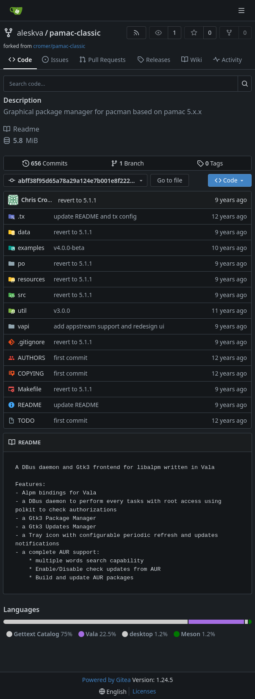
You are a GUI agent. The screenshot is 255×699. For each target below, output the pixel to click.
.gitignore (31, 342)
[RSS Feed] (136, 32)
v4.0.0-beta (69, 248)
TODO (26, 420)
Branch (127, 163)
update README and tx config (95, 216)
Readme (21, 129)
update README (76, 405)
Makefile (30, 389)
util (22, 310)
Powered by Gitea (106, 680)
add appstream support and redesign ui (109, 326)
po (21, 263)
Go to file (169, 180)
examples (31, 248)
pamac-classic (75, 32)
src (22, 295)
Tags (210, 163)
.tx (21, 216)
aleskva (30, 32)
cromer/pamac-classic (59, 46)
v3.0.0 (62, 310)
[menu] (113, 692)
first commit (71, 358)
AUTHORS (31, 358)
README (30, 405)
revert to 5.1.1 (77, 200)
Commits (44, 163)
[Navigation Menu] (242, 10)
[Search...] (245, 84)
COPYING (31, 373)
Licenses (144, 691)
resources (31, 279)
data (24, 232)
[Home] (16, 10)
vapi (23, 326)
